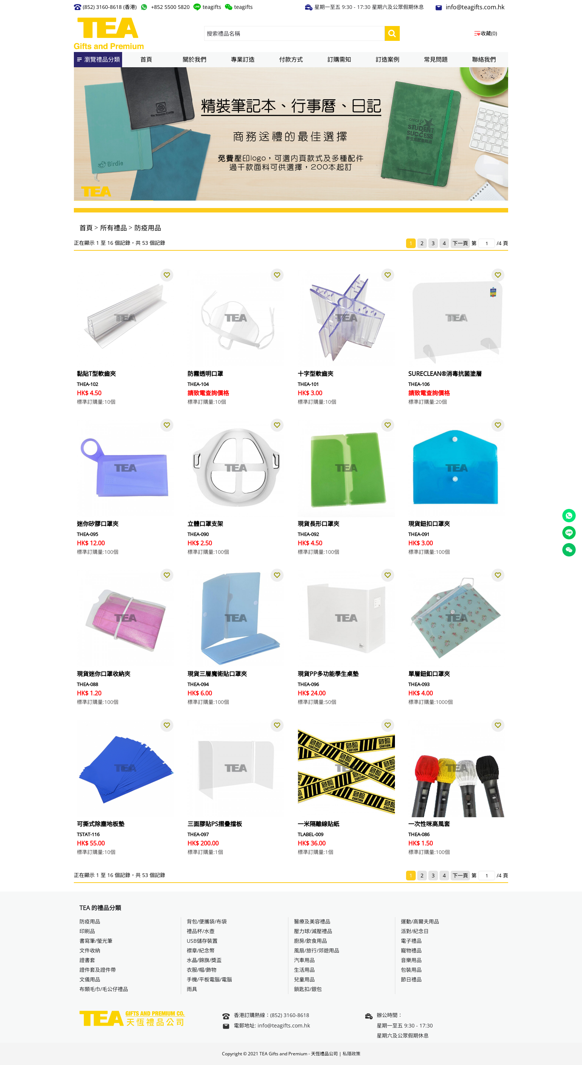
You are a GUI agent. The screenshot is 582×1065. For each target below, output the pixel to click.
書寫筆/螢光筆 (95, 940)
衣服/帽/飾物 (201, 969)
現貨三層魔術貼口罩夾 (217, 674)
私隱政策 (351, 1054)
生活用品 (304, 969)
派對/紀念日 (415, 931)
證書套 (87, 960)
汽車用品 (304, 960)
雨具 (192, 989)
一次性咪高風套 (429, 824)
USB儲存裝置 (202, 940)
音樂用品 (411, 960)
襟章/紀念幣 (201, 950)
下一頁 (460, 243)
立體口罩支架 (205, 524)
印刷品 (87, 931)
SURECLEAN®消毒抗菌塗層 (445, 374)
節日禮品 (411, 979)
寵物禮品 (411, 950)
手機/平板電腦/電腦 (209, 979)
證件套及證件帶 (97, 969)
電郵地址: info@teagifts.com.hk (266, 1026)
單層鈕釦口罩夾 (429, 674)
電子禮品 (411, 940)
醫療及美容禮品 (312, 921)
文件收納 (89, 950)
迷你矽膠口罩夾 (97, 524)
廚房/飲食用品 (310, 940)
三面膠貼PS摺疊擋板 (214, 824)
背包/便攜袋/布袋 (207, 921)
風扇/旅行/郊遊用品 (316, 950)
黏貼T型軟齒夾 (96, 374)
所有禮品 (113, 227)
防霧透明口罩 (205, 374)
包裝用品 (411, 969)
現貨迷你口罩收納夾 (103, 674)
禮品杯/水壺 (201, 931)
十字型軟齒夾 (315, 374)
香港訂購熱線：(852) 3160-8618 (265, 1016)
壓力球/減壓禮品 (313, 931)
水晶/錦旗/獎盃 (204, 960)
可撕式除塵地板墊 (100, 824)
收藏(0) (489, 33)
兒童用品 (304, 979)
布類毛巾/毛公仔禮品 (103, 989)
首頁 (86, 227)
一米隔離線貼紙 (318, 824)
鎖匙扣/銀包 (308, 989)
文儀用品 (89, 979)
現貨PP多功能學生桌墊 (328, 674)
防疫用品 (147, 227)
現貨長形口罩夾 (318, 524)
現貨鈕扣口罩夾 (429, 524)
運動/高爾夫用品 (420, 921)
